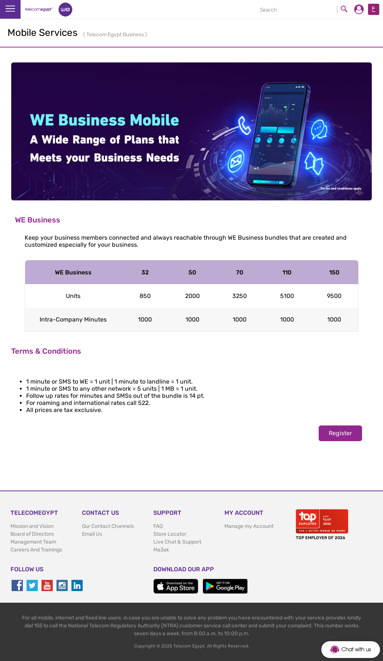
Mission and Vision (31, 526)
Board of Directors (32, 534)
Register (340, 433)
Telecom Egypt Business (115, 34)
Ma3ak (161, 550)
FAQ (158, 526)
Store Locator (169, 534)
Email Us (92, 534)
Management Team (33, 542)
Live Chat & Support (177, 542)
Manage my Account (248, 526)
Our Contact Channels (108, 526)
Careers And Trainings (36, 550)
